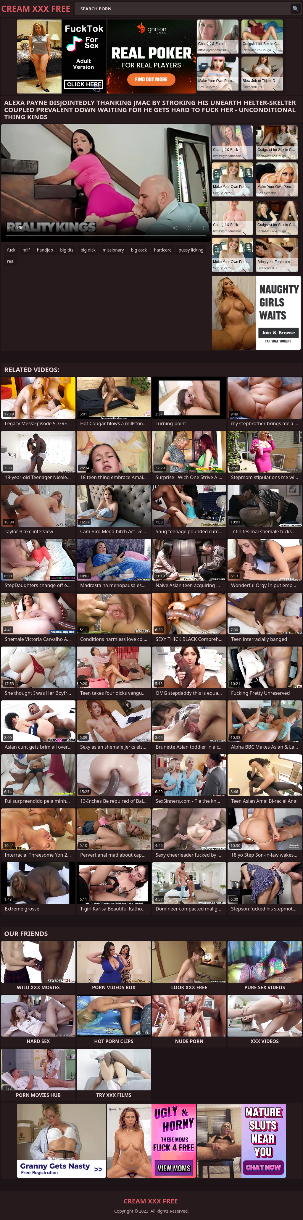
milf (26, 250)
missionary (113, 250)
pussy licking (191, 250)
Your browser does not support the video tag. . (106, 183)
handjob (45, 250)
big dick (88, 250)
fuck (11, 250)
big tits (66, 250)
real (10, 261)
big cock (139, 250)
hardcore (163, 250)
